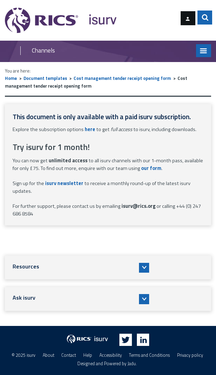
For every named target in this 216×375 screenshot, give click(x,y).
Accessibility (110, 355)
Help (87, 355)
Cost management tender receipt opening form (122, 78)
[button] (108, 267)
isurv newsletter (64, 183)
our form (151, 168)
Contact (68, 355)
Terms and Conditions (149, 355)
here (90, 129)
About (48, 355)
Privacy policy (190, 355)
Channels (43, 50)
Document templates (45, 78)
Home (11, 78)
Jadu (131, 363)
